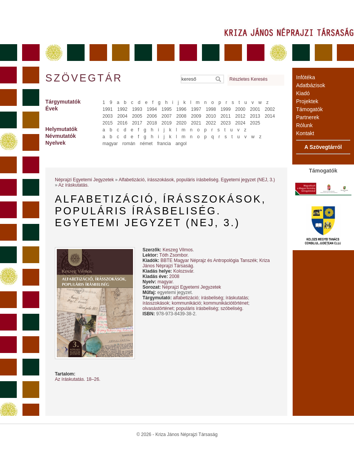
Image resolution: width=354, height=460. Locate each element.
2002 (270, 109)
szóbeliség (231, 308)
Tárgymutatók (63, 102)
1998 (211, 109)
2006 (152, 116)
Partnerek (307, 117)
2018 (152, 123)
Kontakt (305, 133)
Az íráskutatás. (73, 185)
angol (180, 143)
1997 (196, 109)
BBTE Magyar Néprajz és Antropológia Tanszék (208, 260)
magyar (110, 143)
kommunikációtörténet (225, 303)
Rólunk (304, 125)
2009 (196, 116)
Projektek (307, 101)
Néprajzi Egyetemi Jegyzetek (84, 179)
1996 (181, 109)
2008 (181, 116)
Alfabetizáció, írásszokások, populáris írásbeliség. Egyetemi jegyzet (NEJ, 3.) (197, 179)
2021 (196, 123)
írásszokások (156, 303)
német (146, 143)
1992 (122, 109)
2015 (108, 123)
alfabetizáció (186, 297)
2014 (270, 116)
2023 (226, 123)
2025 (255, 123)
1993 (137, 109)
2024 (240, 123)
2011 (226, 116)
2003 (108, 116)
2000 (240, 109)
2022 (211, 123)
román (128, 143)
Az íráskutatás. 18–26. (77, 379)
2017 (137, 123)
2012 (240, 116)
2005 (137, 116)
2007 (167, 116)
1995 (167, 109)
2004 (122, 116)
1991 (108, 109)
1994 (152, 109)
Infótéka (305, 77)
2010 (211, 116)
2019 (167, 123)
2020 (181, 123)
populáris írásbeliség (197, 308)
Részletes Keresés (248, 79)
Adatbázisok (310, 85)
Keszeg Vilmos (178, 249)
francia (164, 143)
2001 (255, 109)
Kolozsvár (183, 271)
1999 (226, 109)
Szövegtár (83, 78)
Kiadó (303, 93)
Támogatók (309, 109)
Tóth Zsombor (173, 255)
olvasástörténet (158, 308)
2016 (122, 123)
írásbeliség (212, 297)
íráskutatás (237, 297)
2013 (255, 116)
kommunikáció (186, 303)
